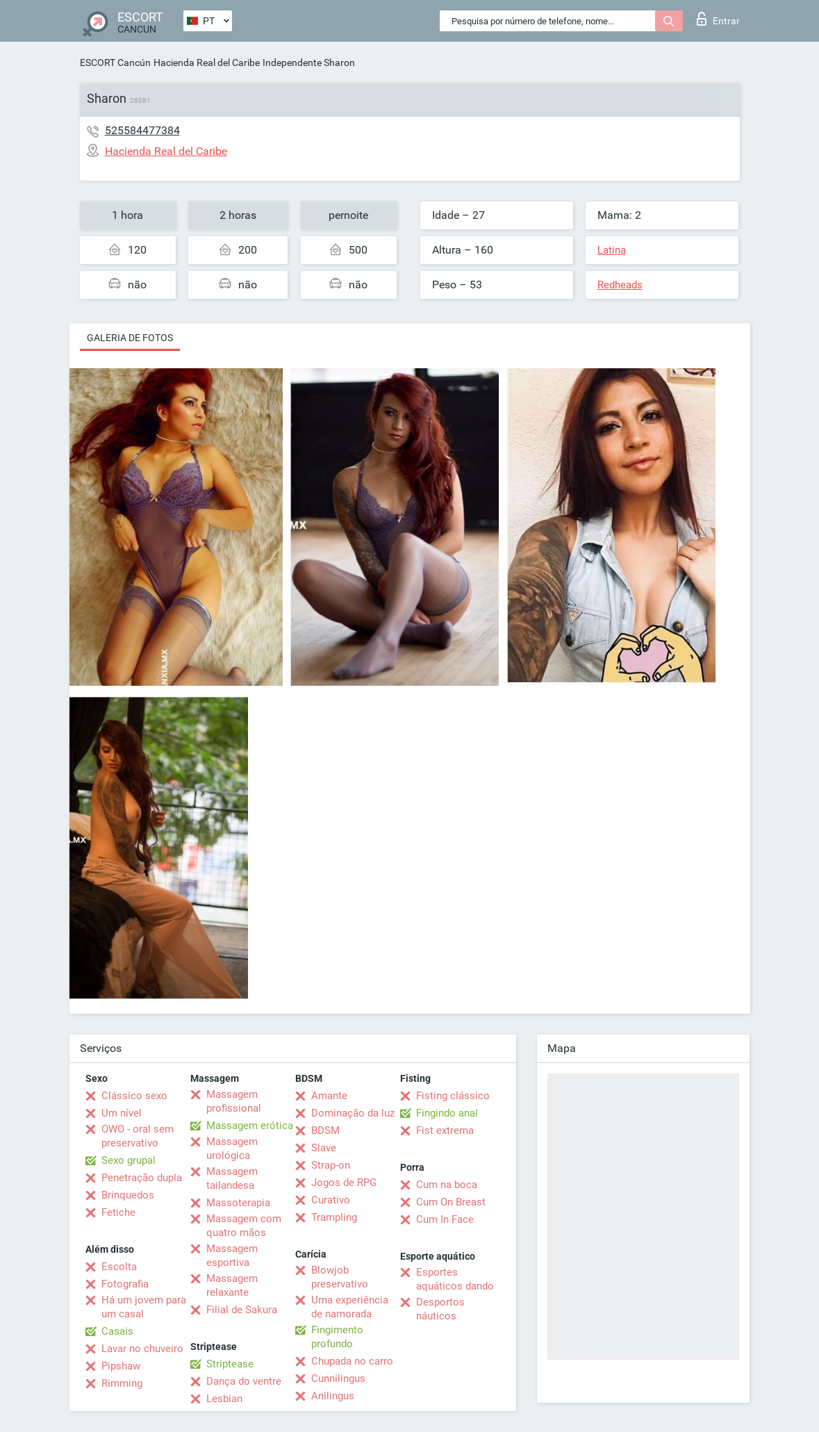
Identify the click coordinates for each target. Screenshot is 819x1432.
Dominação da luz (353, 1113)
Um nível (121, 1113)
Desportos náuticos (440, 1309)
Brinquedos (127, 1195)
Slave (323, 1148)
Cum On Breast (451, 1202)
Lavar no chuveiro (142, 1348)
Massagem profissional (233, 1101)
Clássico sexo (134, 1095)
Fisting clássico (453, 1095)
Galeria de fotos (130, 337)
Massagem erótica (249, 1125)
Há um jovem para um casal (143, 1307)
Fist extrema (445, 1130)
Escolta (119, 1266)
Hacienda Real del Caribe (207, 62)
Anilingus (332, 1396)
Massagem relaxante (232, 1285)
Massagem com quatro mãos (243, 1225)
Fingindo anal (447, 1113)
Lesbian (224, 1398)
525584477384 (142, 130)
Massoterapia (238, 1202)
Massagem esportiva (232, 1255)
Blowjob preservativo (339, 1277)
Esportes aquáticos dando (455, 1279)
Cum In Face (445, 1219)
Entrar (718, 18)
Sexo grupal (128, 1160)
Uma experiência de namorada (349, 1307)
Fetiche (118, 1212)
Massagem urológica (232, 1148)
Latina (611, 250)
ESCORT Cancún (115, 62)
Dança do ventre (243, 1381)
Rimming (121, 1383)
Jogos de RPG (344, 1182)
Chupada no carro (352, 1361)
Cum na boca (446, 1184)
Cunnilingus (338, 1378)
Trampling (334, 1217)
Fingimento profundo (337, 1337)
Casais (117, 1331)
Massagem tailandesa (232, 1178)
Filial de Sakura (241, 1309)
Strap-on (330, 1165)
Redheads (620, 285)
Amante (329, 1095)
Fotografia (125, 1284)
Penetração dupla (141, 1177)
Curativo (330, 1200)
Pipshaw (120, 1366)
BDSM (325, 1130)
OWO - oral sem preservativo (137, 1136)
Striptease (230, 1364)
